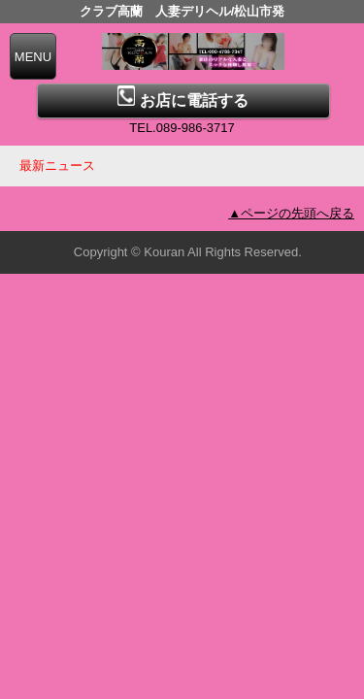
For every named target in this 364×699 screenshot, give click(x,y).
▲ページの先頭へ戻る (291, 213)
